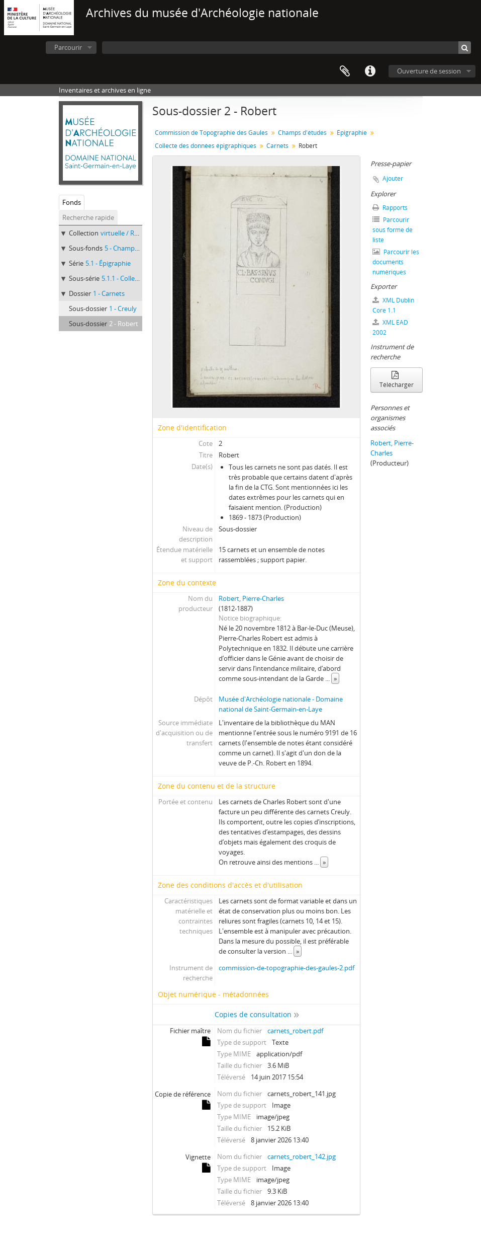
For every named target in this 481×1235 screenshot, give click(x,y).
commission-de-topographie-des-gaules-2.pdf (286, 967)
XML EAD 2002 (390, 327)
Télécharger (396, 380)
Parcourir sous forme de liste (392, 229)
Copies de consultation (253, 1014)
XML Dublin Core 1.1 (393, 305)
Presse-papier (344, 71)
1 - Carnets (109, 293)
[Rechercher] (464, 47)
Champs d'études (302, 132)
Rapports (390, 207)
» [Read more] (335, 678)
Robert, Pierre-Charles (251, 598)
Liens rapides (369, 71)
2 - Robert (123, 323)
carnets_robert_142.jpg (301, 1156)
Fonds (71, 202)
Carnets (277, 145)
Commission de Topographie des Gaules (211, 132)
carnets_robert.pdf (295, 1030)
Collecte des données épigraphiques (205, 145)
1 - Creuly (123, 308)
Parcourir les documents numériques (395, 262)
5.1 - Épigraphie (108, 263)
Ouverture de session (429, 70)
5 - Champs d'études (135, 248)
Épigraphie (352, 132)
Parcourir (68, 47)
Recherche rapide (88, 217)
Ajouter (392, 178)
